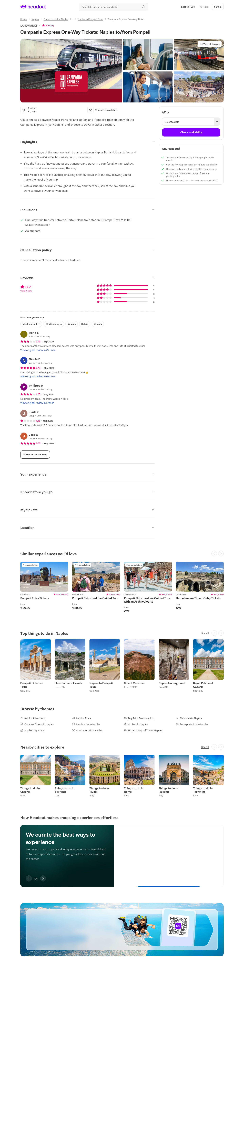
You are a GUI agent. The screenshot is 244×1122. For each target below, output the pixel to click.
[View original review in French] (37, 402)
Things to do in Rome (134, 790)
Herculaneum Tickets (68, 683)
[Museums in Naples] (189, 718)
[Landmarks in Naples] (86, 724)
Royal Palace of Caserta (203, 685)
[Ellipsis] (73, 20)
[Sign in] (218, 7)
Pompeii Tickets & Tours (32, 685)
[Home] (23, 19)
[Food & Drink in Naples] (87, 730)
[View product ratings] (48, 25)
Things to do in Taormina (203, 790)
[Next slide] (43, 878)
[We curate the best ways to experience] (169, 852)
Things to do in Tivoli (99, 790)
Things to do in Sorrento (64, 790)
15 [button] (51, 25)
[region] (122, 589)
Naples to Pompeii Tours (101, 685)
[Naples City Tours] (32, 730)
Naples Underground (172, 683)
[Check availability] (191, 132)
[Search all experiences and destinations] (113, 7)
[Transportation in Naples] (192, 724)
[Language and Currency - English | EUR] (188, 7)
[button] (203, 7)
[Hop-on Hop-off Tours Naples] (143, 730)
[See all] (205, 633)
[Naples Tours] (81, 718)
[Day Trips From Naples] (139, 718)
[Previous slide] (29, 878)
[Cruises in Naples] (136, 724)
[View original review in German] (38, 350)
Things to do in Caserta (30, 790)
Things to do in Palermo (168, 790)
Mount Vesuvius (134, 683)
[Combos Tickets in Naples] (37, 724)
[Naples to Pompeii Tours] (90, 19)
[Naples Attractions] (32, 718)
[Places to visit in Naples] (56, 19)
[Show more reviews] (35, 454)
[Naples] (35, 19)
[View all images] (210, 44)
